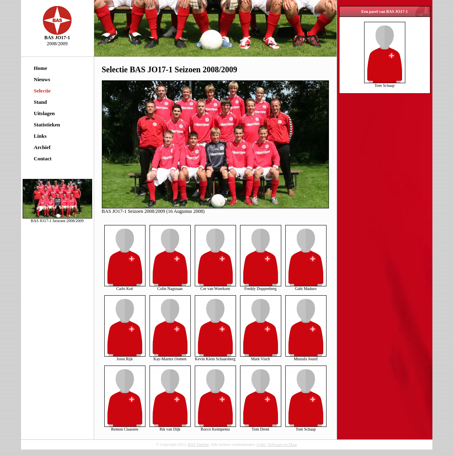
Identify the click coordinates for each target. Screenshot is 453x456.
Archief (42, 147)
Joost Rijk (124, 357)
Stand (40, 102)
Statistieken (47, 125)
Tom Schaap (306, 427)
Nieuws (42, 79)
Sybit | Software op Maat (277, 444)
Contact (43, 159)
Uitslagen (44, 113)
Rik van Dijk (170, 427)
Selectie (42, 91)
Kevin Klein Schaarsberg (215, 357)
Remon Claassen (124, 427)
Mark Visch (260, 357)
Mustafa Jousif (306, 357)
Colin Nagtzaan (170, 287)
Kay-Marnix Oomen (170, 357)
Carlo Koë (124, 287)
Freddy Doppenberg (260, 287)
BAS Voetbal (198, 444)
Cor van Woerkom (215, 287)
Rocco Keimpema (215, 427)
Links (40, 136)
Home (40, 68)
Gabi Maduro (306, 287)
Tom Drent (260, 427)
